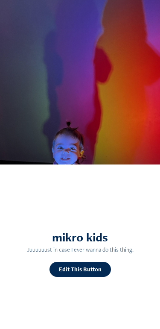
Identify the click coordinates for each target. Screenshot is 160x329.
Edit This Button (80, 269)
